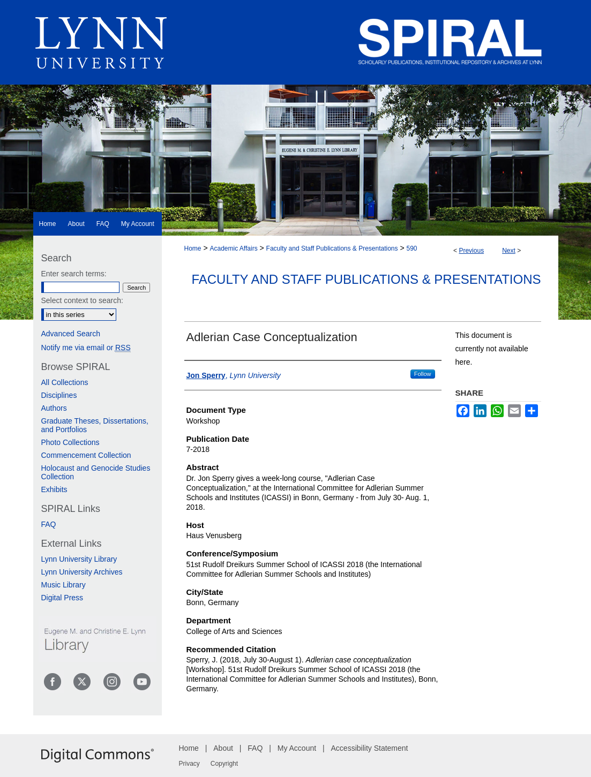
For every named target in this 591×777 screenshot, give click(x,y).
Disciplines (59, 395)
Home (192, 248)
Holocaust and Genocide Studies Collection (96, 472)
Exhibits (54, 489)
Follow (422, 374)
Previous (471, 250)
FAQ (48, 524)
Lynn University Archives (82, 572)
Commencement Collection (86, 455)
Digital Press (62, 597)
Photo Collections (70, 442)
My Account (297, 748)
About (223, 748)
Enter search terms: (74, 273)
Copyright (224, 763)
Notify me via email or (86, 347)
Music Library (63, 584)
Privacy (189, 763)
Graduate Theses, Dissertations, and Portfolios (95, 425)
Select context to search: (82, 300)
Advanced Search (71, 333)
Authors (54, 408)
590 (412, 248)
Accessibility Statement (369, 748)
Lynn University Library (79, 559)
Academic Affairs (233, 248)
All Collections (64, 382)
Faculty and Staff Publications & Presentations (332, 248)
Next (508, 250)
